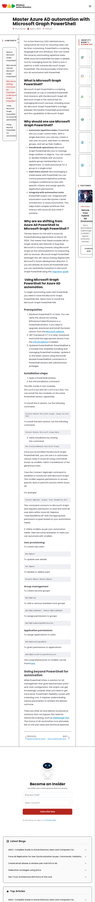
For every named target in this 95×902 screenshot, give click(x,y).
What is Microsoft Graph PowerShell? (10, 56)
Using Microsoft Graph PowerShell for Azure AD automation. (10, 113)
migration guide (60, 271)
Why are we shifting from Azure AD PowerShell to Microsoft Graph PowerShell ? (10, 91)
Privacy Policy (51, 820)
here (32, 663)
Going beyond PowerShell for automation (10, 130)
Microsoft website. (55, 331)
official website (40, 342)
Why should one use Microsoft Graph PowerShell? (10, 71)
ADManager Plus (61, 717)
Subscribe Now (47, 811)
